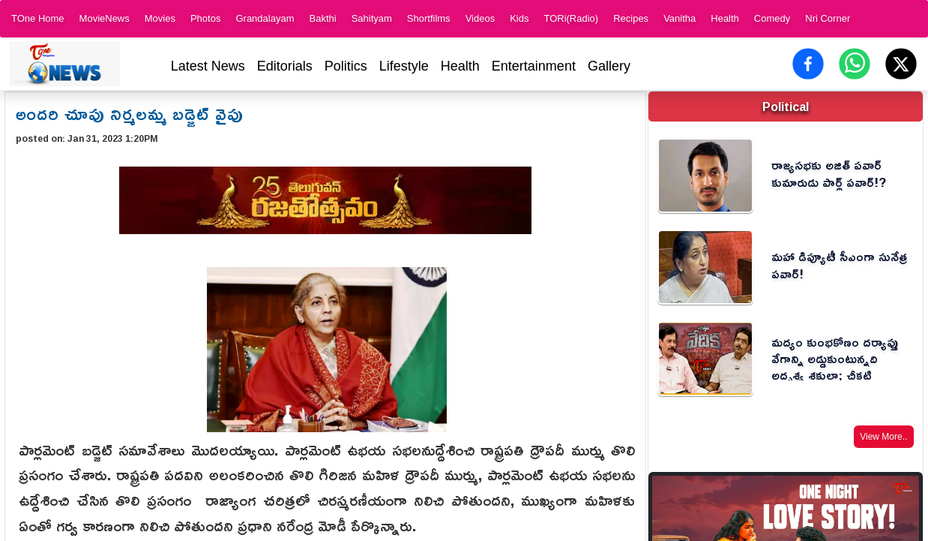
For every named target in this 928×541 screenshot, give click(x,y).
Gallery (609, 66)
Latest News (208, 66)
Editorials (285, 66)
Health (725, 18)
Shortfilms (429, 18)
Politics (346, 66)
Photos (205, 18)
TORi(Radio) (570, 18)
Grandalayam (264, 18)
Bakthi (322, 18)
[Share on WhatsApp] (855, 64)
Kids (519, 18)
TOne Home (37, 18)
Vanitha (679, 18)
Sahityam (372, 18)
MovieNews (104, 18)
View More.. (883, 436)
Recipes (630, 18)
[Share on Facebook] (808, 64)
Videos (480, 18)
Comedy (772, 18)
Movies (160, 18)
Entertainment (534, 66)
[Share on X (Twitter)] (901, 64)
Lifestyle (404, 66)
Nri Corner (827, 18)
